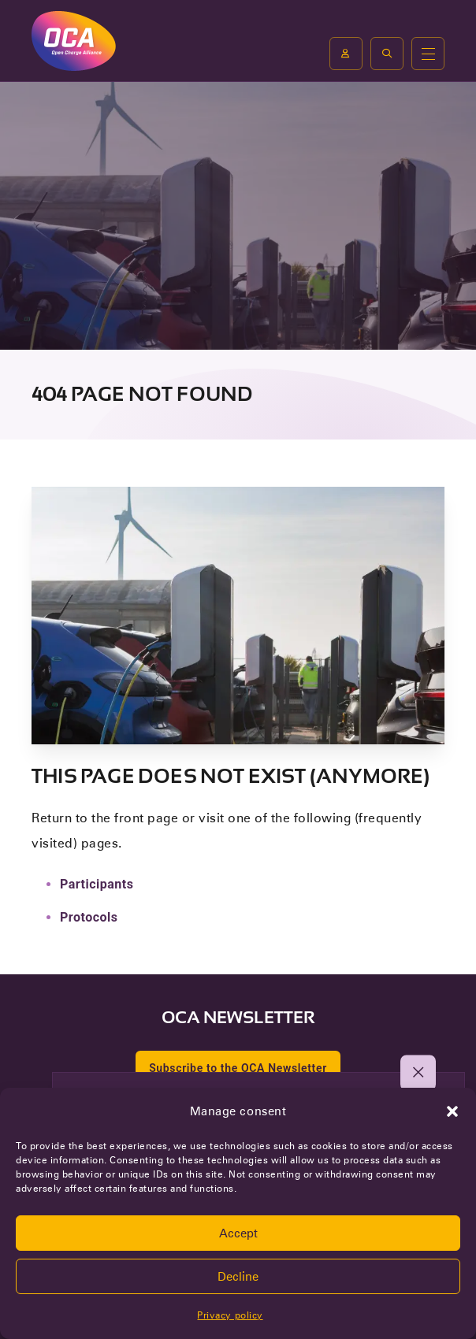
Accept (238, 1233)
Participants (96, 884)
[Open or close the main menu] (427, 53)
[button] (452, 1111)
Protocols (89, 917)
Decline (238, 1277)
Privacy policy (229, 1315)
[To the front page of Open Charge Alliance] (74, 40)
